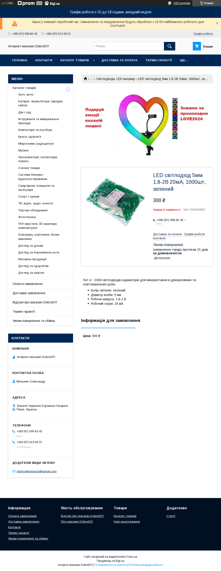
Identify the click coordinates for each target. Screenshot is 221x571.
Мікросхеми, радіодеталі (36, 143)
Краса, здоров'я (29, 136)
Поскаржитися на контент (111, 564)
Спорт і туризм (28, 196)
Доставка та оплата (119, 60)
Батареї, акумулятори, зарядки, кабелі (40, 103)
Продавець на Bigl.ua (110, 560)
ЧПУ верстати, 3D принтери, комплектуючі (37, 226)
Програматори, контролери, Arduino (38, 159)
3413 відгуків (181, 3)
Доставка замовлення (29, 293)
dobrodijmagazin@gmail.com (37, 471)
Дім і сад (24, 112)
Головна (19, 60)
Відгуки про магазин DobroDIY (35, 302)
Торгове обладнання (33, 210)
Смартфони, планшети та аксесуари (36, 187)
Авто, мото (26, 94)
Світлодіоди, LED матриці (115, 79)
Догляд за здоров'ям (33, 266)
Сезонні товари (29, 168)
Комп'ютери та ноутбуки (35, 130)
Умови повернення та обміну (34, 321)
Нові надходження (127, 521)
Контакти (43, 60)
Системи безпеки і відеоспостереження (32, 176)
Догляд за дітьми (30, 245)
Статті (170, 516)
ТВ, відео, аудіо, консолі (35, 203)
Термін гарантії (158, 60)
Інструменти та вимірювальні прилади (38, 121)
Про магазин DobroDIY (77, 521)
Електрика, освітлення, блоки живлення (38, 236)
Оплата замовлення (27, 284)
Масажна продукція (32, 259)
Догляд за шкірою (31, 272)
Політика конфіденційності (146, 564)
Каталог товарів (74, 60)
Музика (23, 150)
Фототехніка (27, 217)
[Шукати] (169, 46)
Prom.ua (132, 556)
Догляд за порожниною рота (38, 252)
